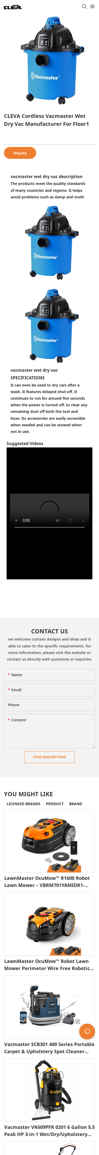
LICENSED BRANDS (23, 803)
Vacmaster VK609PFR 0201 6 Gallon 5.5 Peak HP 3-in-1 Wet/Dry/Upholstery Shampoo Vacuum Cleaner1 (49, 1131)
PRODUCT (55, 803)
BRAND (75, 803)
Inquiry (20, 152)
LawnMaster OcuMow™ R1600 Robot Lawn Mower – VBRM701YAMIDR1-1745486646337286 (47, 882)
